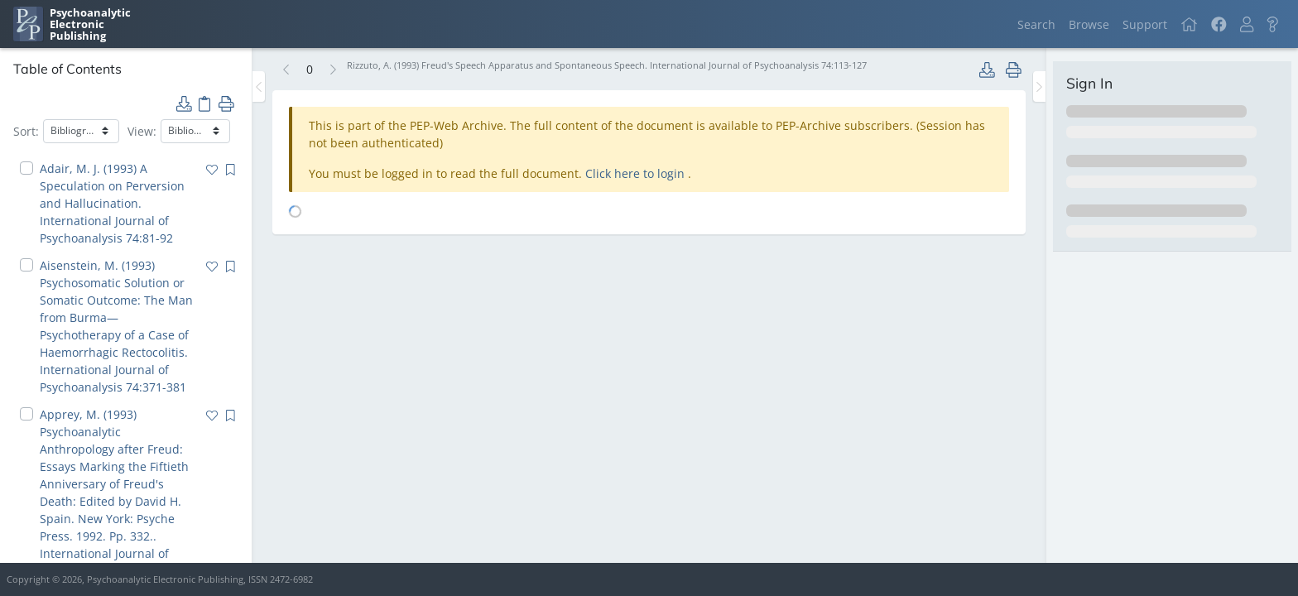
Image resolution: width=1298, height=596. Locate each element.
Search (1036, 24)
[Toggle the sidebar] (258, 86)
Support (1145, 24)
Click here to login (636, 173)
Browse (1089, 24)
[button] (1246, 24)
